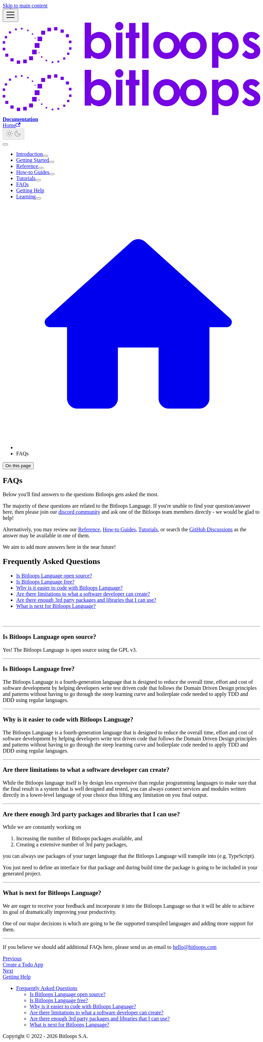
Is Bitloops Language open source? (54, 576)
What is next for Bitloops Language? (56, 606)
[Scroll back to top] (5, 144)
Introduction (29, 154)
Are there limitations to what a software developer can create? (83, 594)
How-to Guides (32, 172)
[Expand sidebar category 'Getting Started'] (51, 162)
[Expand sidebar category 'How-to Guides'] (52, 174)
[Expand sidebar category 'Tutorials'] (38, 180)
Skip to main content (25, 5)
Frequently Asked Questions (46, 988)
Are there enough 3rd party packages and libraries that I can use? (86, 600)
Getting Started (32, 160)
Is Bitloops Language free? (45, 582)
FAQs (22, 184)
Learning (26, 196)
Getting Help (30, 190)
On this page (18, 465)
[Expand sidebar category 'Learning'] (38, 198)
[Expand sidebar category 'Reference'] (40, 168)
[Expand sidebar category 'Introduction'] (45, 156)
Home (12, 125)
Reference (27, 166)
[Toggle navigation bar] (10, 15)
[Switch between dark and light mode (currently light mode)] (13, 134)
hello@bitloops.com (194, 947)
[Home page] (138, 447)
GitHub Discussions (211, 529)
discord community (79, 512)
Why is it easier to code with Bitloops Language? (69, 588)
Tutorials (25, 178)
